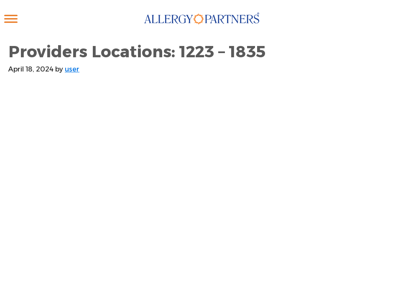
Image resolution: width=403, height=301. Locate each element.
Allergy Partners (201, 27)
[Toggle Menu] (11, 19)
